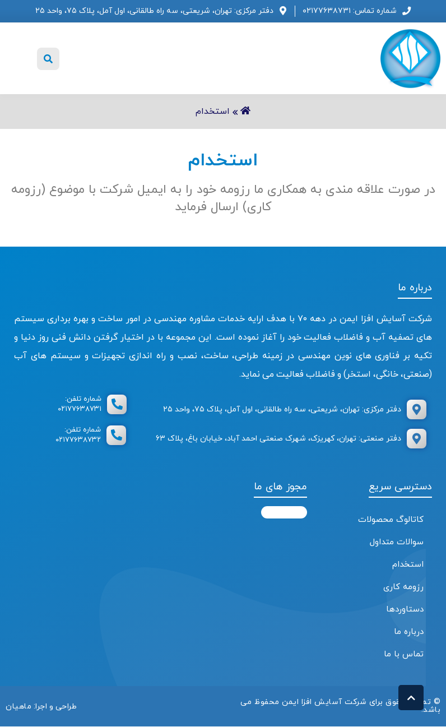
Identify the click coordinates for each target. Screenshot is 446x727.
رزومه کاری (403, 587)
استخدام (408, 565)
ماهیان (18, 705)
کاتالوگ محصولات (391, 520)
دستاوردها (405, 609)
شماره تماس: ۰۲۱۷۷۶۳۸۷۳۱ (350, 11)
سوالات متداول (397, 542)
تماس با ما (404, 654)
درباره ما (409, 632)
